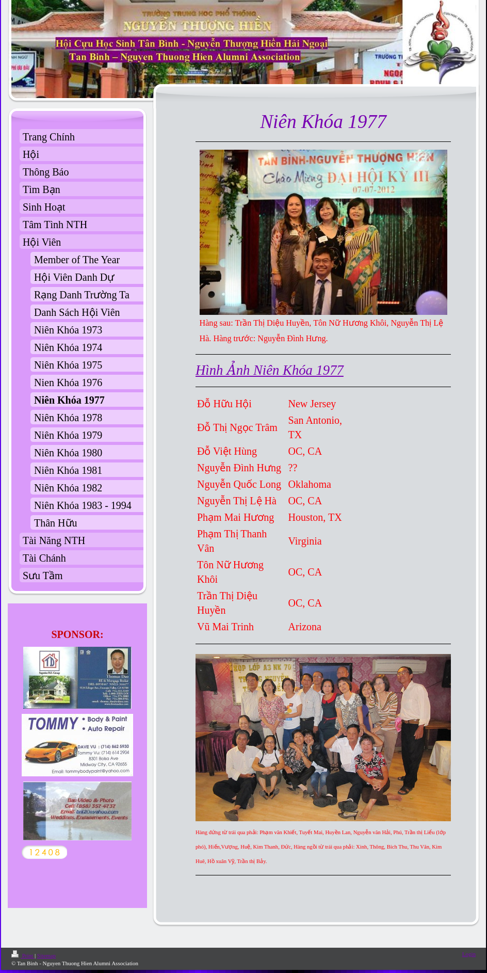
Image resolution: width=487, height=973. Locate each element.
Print (23, 955)
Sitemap (46, 955)
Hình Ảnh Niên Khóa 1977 (270, 370)
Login (469, 954)
